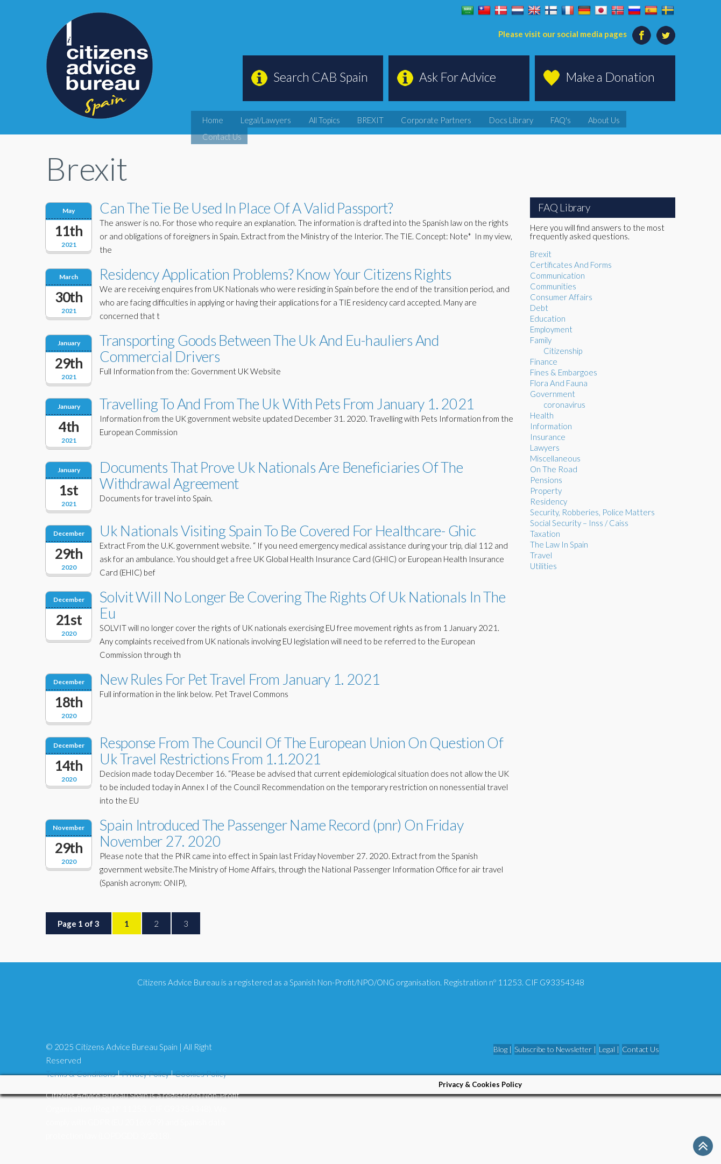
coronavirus (564, 404)
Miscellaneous (555, 458)
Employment (551, 329)
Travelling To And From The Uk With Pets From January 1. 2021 (287, 404)
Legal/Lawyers (343, 117)
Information (551, 426)
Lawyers (545, 447)
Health (542, 415)
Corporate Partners (480, 117)
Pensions (546, 480)
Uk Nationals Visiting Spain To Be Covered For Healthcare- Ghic (288, 531)
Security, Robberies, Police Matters (592, 512)
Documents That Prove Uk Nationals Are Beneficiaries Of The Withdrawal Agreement (281, 475)
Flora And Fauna (559, 383)
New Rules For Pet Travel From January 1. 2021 (240, 679)
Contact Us (658, 117)
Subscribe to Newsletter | (555, 1049)
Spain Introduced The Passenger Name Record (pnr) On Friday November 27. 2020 (282, 833)
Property (546, 490)
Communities (553, 286)
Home (300, 117)
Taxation (545, 533)
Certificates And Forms (571, 264)
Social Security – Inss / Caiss (579, 523)
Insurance (548, 437)
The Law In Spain (559, 544)
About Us (616, 117)
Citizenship (562, 351)
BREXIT (428, 117)
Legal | (609, 1049)
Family (541, 340)
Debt (539, 308)
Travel (541, 555)
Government (552, 394)
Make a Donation (610, 76)
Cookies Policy (201, 1073)
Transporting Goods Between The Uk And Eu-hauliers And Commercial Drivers (269, 348)
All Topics (391, 117)
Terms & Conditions (81, 1073)
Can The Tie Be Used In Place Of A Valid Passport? (246, 208)
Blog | (502, 1049)
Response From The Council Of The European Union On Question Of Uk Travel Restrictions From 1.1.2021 (302, 751)
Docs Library (540, 117)
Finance (543, 361)
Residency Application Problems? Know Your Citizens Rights (275, 274)
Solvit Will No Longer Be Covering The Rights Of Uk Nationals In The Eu (302, 605)
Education (548, 318)
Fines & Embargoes (563, 372)
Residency (548, 501)
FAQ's (580, 117)
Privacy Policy (145, 1073)
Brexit (541, 254)
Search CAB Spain (320, 76)
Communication (557, 275)
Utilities (543, 566)
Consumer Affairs (561, 297)
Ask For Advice (457, 76)
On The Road (553, 469)
